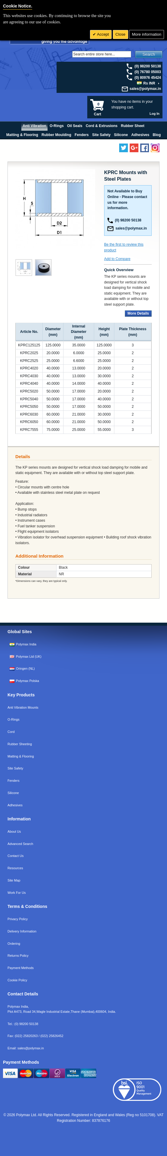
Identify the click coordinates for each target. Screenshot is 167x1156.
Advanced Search (20, 844)
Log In (154, 113)
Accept (102, 34)
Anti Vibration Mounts (23, 707)
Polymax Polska (27, 681)
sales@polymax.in (145, 89)
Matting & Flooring (21, 756)
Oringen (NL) (25, 668)
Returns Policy (18, 955)
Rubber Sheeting (20, 744)
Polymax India (26, 644)
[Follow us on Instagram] (155, 148)
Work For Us (17, 892)
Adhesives (15, 805)
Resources (15, 868)
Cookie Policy (17, 980)
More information (146, 34)
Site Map (14, 880)
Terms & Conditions (27, 906)
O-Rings (14, 719)
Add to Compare (117, 259)
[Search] (101, 54)
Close (120, 34)
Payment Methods (21, 968)
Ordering (14, 943)
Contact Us (15, 856)
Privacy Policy (18, 919)
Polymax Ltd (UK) (29, 656)
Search (149, 54)
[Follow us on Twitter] (123, 148)
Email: (26, 1048)
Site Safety (15, 768)
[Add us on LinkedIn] (134, 148)
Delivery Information (22, 931)
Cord (11, 732)
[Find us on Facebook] (144, 148)
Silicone (13, 793)
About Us (14, 831)
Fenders (14, 780)
